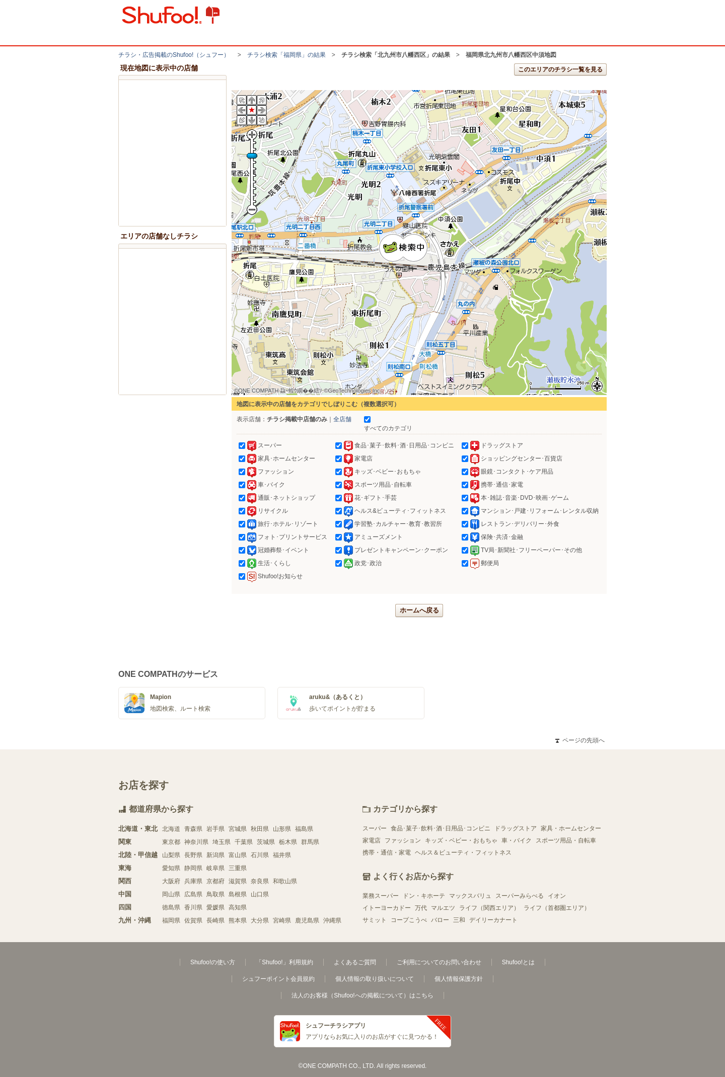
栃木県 (288, 841)
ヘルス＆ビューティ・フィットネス (463, 852)
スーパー (374, 828)
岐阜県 (215, 868)
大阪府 (171, 881)
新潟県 (215, 855)
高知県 (238, 907)
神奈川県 (196, 841)
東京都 (171, 841)
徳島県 (171, 907)
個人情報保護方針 (458, 978)
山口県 (260, 894)
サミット (374, 920)
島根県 (238, 894)
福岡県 (171, 920)
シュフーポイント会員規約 (278, 978)
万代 (421, 907)
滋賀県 (238, 881)
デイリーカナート (493, 920)
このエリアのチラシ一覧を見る (560, 69)
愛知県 (171, 868)
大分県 (260, 920)
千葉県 (244, 841)
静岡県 (193, 868)
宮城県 (238, 828)
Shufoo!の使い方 (212, 962)
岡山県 (171, 894)
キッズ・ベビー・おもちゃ (461, 840)
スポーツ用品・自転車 (566, 840)
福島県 (304, 828)
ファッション (403, 840)
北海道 (171, 828)
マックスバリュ (470, 895)
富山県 (238, 855)
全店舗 (342, 419)
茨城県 (266, 841)
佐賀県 (193, 920)
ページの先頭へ (580, 740)
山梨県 (171, 855)
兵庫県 (193, 881)
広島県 (193, 894)
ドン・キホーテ (424, 895)
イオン (557, 895)
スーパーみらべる (519, 895)
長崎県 (215, 920)
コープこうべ (409, 920)
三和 (459, 920)
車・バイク (516, 840)
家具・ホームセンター (571, 828)
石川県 (260, 855)
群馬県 (310, 841)
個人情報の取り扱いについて (374, 978)
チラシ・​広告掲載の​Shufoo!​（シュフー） (174, 54)
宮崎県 (282, 920)
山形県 (282, 828)
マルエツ (443, 907)
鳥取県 (215, 894)
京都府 (215, 881)
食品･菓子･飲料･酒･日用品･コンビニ (440, 828)
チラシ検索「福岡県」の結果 (286, 54)
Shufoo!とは (518, 962)
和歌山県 (285, 881)
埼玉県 (221, 841)
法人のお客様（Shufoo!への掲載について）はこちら (362, 995)
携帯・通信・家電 (386, 852)
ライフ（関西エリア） (489, 907)
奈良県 (260, 881)
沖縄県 (332, 920)
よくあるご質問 (355, 962)
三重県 (238, 868)
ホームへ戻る (419, 610)
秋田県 (260, 828)
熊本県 (238, 920)
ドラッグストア (515, 828)
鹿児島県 (307, 920)
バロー (440, 920)
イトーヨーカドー (386, 907)
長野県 (193, 855)
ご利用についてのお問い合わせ (439, 962)
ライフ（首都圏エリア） (557, 907)
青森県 (193, 828)
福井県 (282, 855)
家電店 (371, 840)
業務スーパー (380, 895)
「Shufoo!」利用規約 (284, 962)
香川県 (193, 907)
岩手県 (215, 828)
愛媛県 (215, 907)
